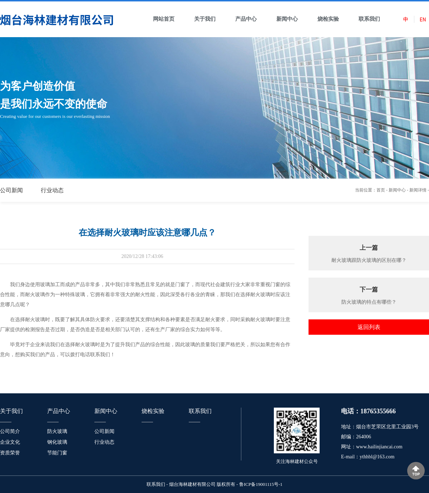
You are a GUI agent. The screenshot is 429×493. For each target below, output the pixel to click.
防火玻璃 (57, 431)
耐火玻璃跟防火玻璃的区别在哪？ (368, 260)
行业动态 (52, 190)
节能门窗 (57, 452)
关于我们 (11, 411)
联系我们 (200, 411)
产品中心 (58, 411)
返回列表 (369, 327)
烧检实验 (153, 411)
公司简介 (10, 431)
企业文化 (10, 442)
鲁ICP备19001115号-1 (260, 484)
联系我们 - (157, 484)
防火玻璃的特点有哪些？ (368, 302)
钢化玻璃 (57, 442)
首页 (380, 190)
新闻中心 (397, 190)
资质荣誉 (10, 452)
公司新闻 (11, 190)
